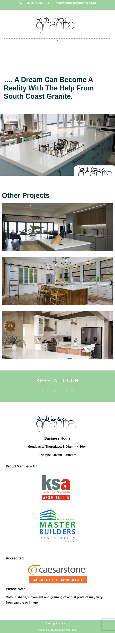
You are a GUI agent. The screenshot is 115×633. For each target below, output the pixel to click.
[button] (57, 42)
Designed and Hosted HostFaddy (57, 629)
